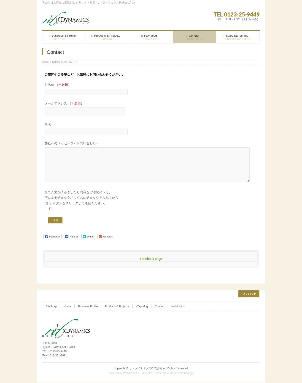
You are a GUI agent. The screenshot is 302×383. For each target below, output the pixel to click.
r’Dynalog (142, 307)
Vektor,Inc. (173, 373)
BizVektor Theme (151, 373)
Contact (159, 307)
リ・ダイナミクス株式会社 (145, 368)
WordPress (130, 373)
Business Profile (88, 307)
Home (67, 307)
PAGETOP (249, 294)
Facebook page (151, 265)
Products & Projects (117, 307)
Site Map (51, 307)
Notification (178, 307)
